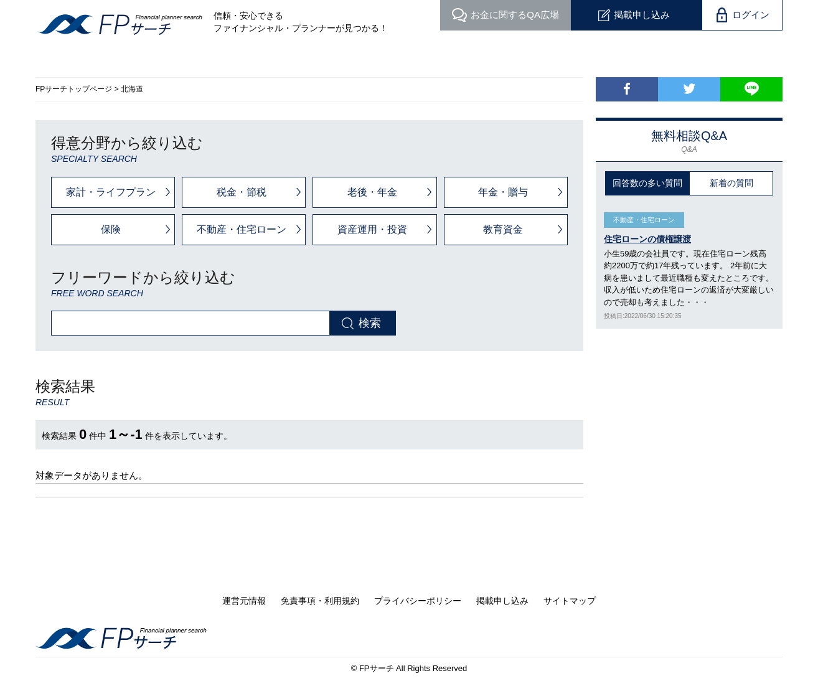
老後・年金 (372, 192)
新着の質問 (731, 183)
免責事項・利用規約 (320, 601)
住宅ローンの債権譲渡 (647, 239)
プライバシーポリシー (417, 601)
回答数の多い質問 (647, 183)
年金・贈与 (503, 192)
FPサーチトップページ (73, 89)
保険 (111, 229)
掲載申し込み (642, 14)
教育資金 (503, 229)
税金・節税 (241, 192)
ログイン (750, 14)
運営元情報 (244, 601)
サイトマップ (569, 601)
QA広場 (515, 14)
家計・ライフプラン (111, 192)
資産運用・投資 (372, 229)
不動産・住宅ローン (241, 229)
